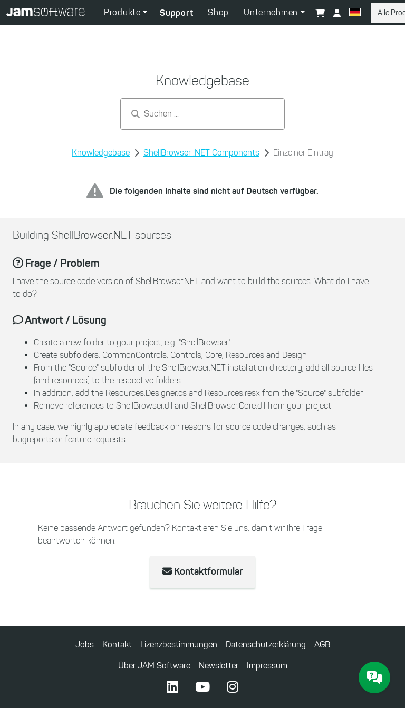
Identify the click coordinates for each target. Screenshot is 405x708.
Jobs (84, 644)
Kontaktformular (202, 571)
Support (176, 12)
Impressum (267, 666)
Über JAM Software (154, 666)
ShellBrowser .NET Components (201, 153)
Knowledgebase (101, 153)
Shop (218, 12)
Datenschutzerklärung (266, 644)
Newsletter (218, 666)
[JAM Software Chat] (374, 677)
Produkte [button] (123, 12)
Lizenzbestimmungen (178, 644)
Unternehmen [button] (272, 12)
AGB (322, 644)
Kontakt (117, 644)
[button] (355, 13)
